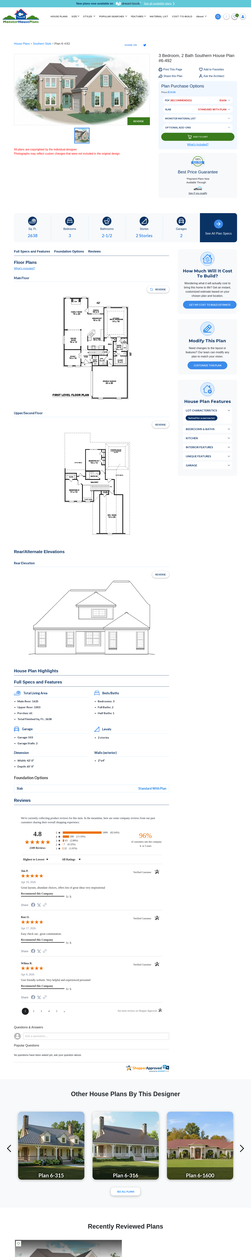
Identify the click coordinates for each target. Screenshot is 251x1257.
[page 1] (25, 1011)
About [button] (200, 16)
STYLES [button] (88, 16)
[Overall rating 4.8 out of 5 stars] (37, 842)
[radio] (91, 832)
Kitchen (192, 438)
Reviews (94, 251)
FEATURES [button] (137, 16)
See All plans (125, 1191)
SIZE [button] (74, 16)
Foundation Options (69, 251)
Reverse (138, 121)
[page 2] (33, 1011)
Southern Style (42, 43)
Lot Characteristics (201, 410)
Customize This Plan (207, 365)
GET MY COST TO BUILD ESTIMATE (210, 304)
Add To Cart (198, 137)
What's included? (24, 268)
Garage (191, 465)
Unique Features (198, 456)
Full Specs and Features (32, 251)
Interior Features (199, 447)
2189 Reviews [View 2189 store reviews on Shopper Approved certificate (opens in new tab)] (41, 847)
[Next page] (64, 1011)
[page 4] (49, 1011)
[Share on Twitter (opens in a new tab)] (39, 905)
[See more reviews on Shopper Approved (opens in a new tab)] (45, 905)
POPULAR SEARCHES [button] (112, 16)
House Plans (22, 43)
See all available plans (159, 3)
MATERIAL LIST (159, 16)
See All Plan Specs (218, 227)
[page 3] (41, 1011)
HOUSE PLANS (59, 16)
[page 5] (56, 1011)
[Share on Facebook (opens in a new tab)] (33, 905)
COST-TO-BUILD (182, 16)
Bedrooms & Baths (200, 429)
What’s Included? (197, 144)
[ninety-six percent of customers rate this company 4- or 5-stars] (145, 839)
